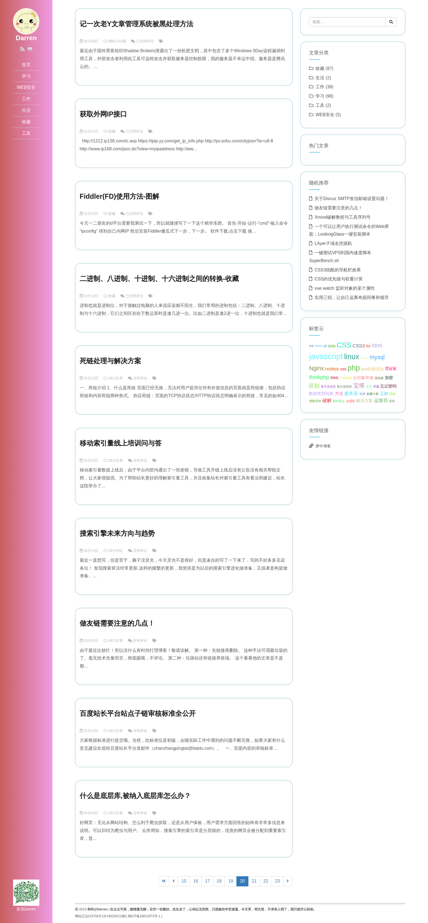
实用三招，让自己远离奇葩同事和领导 (351, 297)
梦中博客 (323, 446)
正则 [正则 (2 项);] (384, 393)
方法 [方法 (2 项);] (339, 393)
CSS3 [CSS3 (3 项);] (358, 345)
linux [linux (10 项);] (351, 357)
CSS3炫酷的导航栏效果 (337, 270)
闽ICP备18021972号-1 (142, 916)
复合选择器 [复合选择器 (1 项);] (344, 386)
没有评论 (140, 378)
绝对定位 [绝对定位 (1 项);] (339, 401)
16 (195, 881)
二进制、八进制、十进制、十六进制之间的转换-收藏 (159, 278)
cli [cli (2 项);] (325, 346)
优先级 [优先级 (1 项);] (379, 378)
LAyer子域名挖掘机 (333, 243)
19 (230, 881)
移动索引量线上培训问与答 (121, 443)
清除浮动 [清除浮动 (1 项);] (315, 401)
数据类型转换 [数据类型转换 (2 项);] (321, 393)
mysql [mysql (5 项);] (377, 357)
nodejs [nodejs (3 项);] (332, 368)
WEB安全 (26, 87)
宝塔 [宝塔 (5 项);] (359, 385)
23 (277, 881)
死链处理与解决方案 (110, 361)
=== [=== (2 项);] (318, 346)
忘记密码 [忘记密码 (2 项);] (388, 386)
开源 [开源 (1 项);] (376, 386)
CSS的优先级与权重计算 (338, 279)
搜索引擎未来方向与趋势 (117, 533)
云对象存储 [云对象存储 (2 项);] (363, 378)
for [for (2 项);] (368, 346)
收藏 (26, 121)
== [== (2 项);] (311, 346)
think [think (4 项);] (391, 368)
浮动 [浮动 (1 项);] (392, 393)
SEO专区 (115, 551)
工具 (26, 133)
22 (265, 881)
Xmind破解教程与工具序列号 (342, 217)
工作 (26, 98)
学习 (26, 76)
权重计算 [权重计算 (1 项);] (373, 393)
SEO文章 (115, 378)
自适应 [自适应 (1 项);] (350, 401)
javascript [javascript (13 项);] (326, 356)
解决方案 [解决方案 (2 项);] (364, 400)
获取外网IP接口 (103, 114)
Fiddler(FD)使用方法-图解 (119, 196)
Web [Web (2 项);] (334, 378)
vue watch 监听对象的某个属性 (344, 288)
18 (219, 881)
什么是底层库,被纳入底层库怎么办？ (135, 795)
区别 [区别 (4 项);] (314, 386)
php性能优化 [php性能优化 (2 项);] (372, 369)
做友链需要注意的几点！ (117, 623)
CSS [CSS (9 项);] (344, 345)
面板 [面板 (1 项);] (392, 401)
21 (254, 881)
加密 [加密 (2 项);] (389, 378)
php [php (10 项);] (354, 368)
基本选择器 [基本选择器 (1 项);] (328, 386)
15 (184, 881)
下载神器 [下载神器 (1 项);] (346, 378)
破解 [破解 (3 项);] (327, 400)
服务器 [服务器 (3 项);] (351, 393)
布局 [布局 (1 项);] (369, 386)
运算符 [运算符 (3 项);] (381, 400)
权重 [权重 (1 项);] (362, 393)
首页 (26, 64)
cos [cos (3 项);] (331, 345)
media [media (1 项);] (364, 358)
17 (207, 881)
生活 (26, 110)
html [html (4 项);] (377, 345)
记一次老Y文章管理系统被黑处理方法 (137, 24)
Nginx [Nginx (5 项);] (316, 368)
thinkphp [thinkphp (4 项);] (319, 377)
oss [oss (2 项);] (343, 369)
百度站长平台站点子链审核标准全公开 (138, 713)
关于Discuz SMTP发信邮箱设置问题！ (351, 198)
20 (244, 880)
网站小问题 (117, 41)
